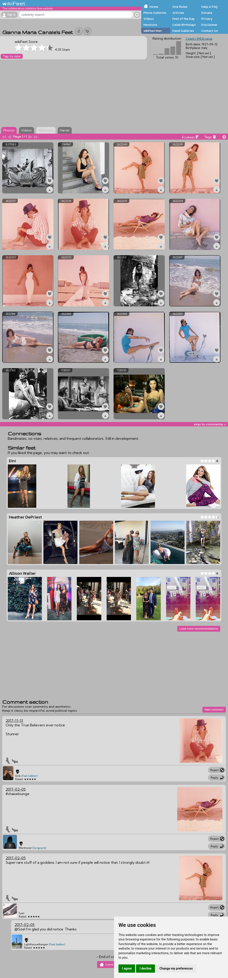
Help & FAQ (209, 6)
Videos (148, 18)
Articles (178, 12)
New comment (214, 709)
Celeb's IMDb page (199, 38)
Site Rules (179, 6)
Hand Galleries (183, 30)
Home (153, 6)
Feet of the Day (183, 18)
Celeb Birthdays (184, 24)
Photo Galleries (154, 12)
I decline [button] (145, 968)
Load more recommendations (198, 628)
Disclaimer (209, 24)
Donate (206, 12)
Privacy (207, 18)
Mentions (150, 24)
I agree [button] (127, 968)
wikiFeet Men (152, 30)
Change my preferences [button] (176, 968)
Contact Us (209, 30)
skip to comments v (210, 424)
